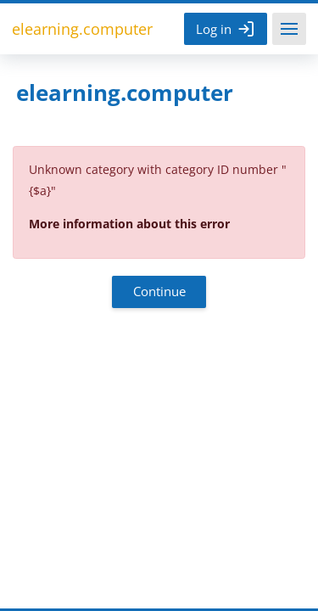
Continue (159, 291)
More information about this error (129, 224)
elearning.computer (82, 29)
